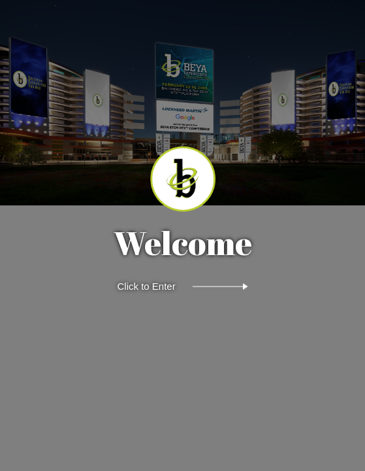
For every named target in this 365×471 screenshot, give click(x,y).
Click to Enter (147, 286)
